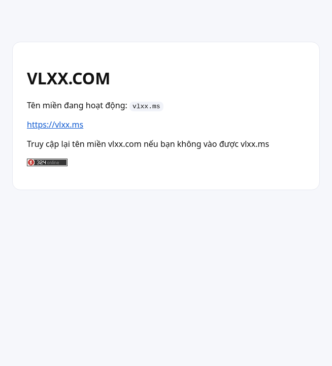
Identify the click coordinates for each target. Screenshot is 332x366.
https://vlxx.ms (55, 124)
